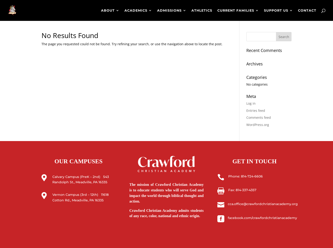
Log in (251, 103)
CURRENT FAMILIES (235, 11)
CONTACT (307, 11)
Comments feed (258, 117)
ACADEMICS (135, 11)
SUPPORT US (276, 11)
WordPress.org (257, 124)
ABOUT (108, 11)
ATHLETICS (201, 11)
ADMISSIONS (169, 11)
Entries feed (255, 110)
